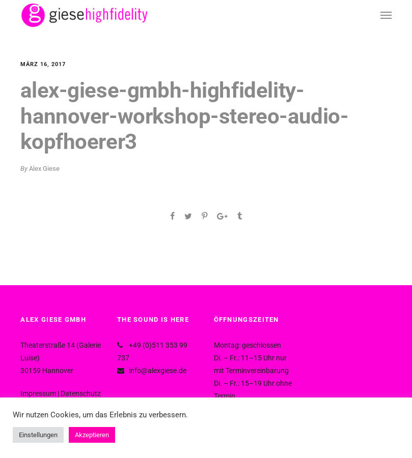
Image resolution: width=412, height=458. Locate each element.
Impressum (38, 393)
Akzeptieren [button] (92, 435)
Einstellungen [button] (38, 435)
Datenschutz (81, 393)
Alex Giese (44, 168)
